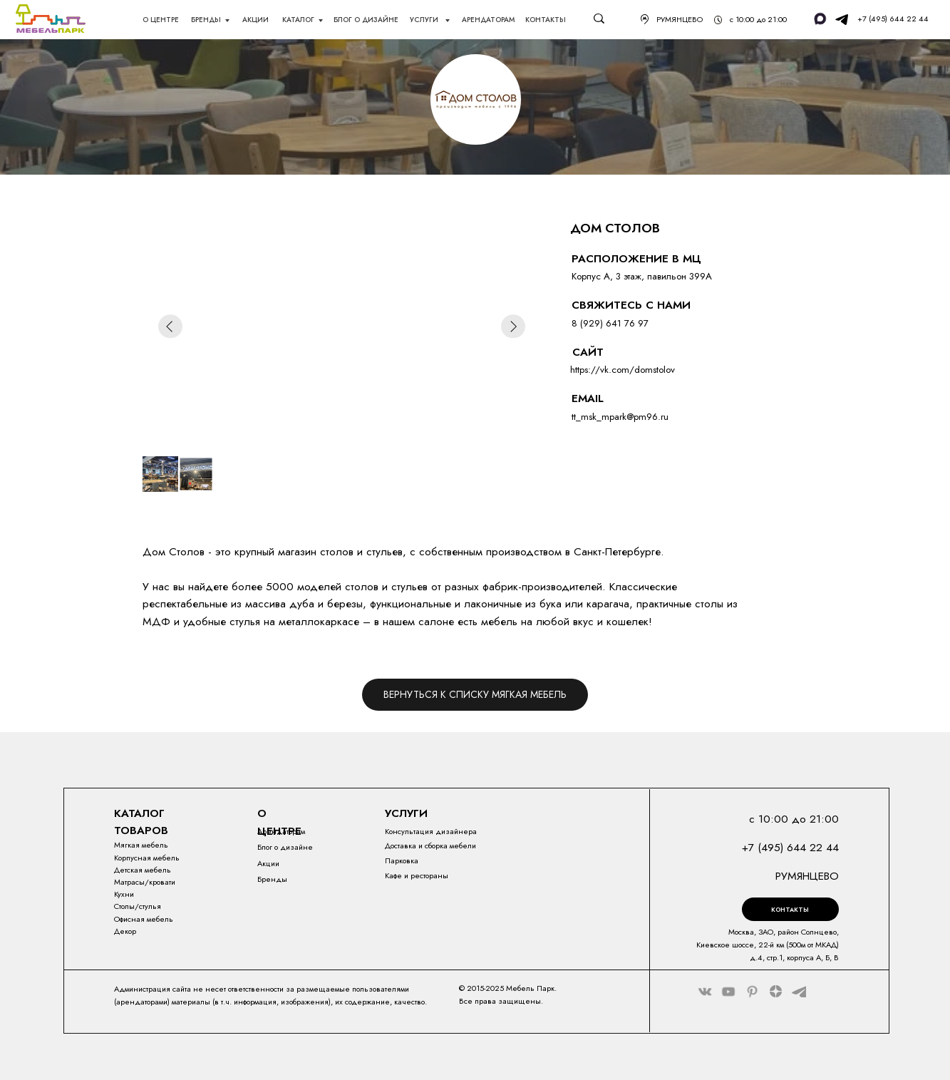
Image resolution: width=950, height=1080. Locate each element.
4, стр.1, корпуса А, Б (794, 957)
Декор (125, 931)
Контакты (545, 19)
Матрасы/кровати (144, 882)
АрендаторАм (488, 19)
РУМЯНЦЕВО (679, 19)
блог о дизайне (366, 19)
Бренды (206, 19)
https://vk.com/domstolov (622, 369)
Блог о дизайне (285, 847)
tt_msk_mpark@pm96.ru (620, 416)
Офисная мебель (143, 919)
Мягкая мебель (141, 844)
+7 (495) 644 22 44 (893, 18)
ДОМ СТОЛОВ (615, 228)
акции (255, 19)
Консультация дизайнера (431, 831)
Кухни (124, 894)
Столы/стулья (137, 906)
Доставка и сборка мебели (430, 845)
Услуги (425, 19)
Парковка (401, 860)
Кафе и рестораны (416, 875)
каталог (298, 19)
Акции (268, 863)
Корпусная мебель (147, 857)
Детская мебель (142, 869)
